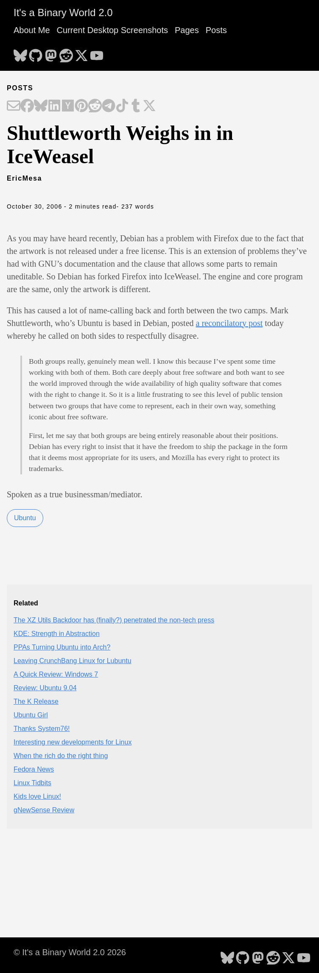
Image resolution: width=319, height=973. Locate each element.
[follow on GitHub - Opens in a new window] (35, 53)
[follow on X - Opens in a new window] (81, 53)
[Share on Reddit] (95, 106)
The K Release (36, 701)
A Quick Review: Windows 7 (56, 674)
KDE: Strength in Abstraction (57, 633)
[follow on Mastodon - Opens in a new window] (51, 53)
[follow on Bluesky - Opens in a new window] (20, 53)
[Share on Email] (13, 106)
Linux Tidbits (32, 782)
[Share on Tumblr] (136, 106)
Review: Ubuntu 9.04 (45, 687)
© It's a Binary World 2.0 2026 (70, 952)
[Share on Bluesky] (41, 106)
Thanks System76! (42, 728)
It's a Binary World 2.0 (63, 12)
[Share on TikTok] (122, 106)
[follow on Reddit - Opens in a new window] (66, 53)
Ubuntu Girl (31, 715)
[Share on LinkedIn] (54, 106)
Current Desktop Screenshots (112, 30)
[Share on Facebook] (27, 106)
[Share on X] (149, 106)
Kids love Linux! (37, 796)
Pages (187, 30)
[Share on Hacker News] (68, 106)
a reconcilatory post (229, 323)
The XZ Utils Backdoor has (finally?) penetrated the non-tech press (114, 620)
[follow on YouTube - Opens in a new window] (97, 53)
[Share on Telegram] (108, 106)
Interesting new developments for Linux (73, 742)
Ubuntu (25, 517)
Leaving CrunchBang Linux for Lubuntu (73, 660)
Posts (216, 30)
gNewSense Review (44, 810)
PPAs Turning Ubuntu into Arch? (62, 647)
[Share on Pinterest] (81, 106)
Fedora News (34, 769)
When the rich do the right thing (61, 755)
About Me (32, 30)
